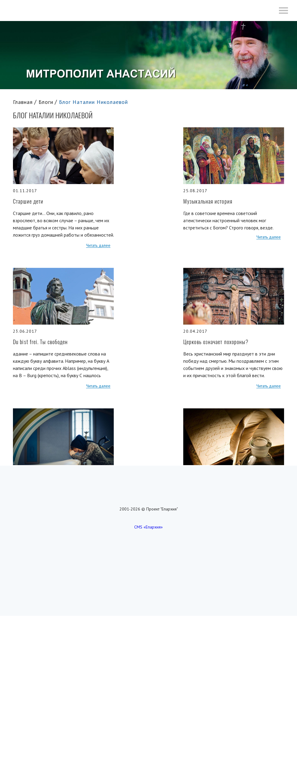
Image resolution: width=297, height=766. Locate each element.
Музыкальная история (207, 201)
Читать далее (98, 245)
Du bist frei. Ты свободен (40, 342)
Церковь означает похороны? (216, 342)
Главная (23, 101)
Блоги (46, 101)
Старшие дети (28, 201)
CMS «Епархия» (148, 527)
